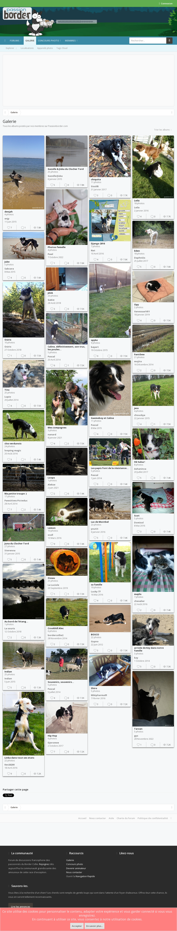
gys (136, 735)
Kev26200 (9, 764)
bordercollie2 (55, 635)
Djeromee (53, 742)
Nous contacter (97, 818)
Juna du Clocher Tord (16, 543)
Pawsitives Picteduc (15, 500)
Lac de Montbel (100, 521)
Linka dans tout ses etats (19, 757)
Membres (70, 40)
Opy (136, 304)
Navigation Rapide (85, 876)
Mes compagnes (57, 427)
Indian (8, 671)
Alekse (51, 484)
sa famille (96, 584)
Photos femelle (57, 247)
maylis (137, 594)
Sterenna (9, 550)
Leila (136, 200)
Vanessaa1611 (142, 311)
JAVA (50, 292)
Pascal (51, 356)
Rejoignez (44, 864)
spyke (94, 340)
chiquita (96, 179)
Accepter (77, 926)
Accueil (82, 818)
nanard (52, 434)
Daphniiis (139, 257)
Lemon (51, 527)
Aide (111, 818)
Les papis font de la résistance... (110, 468)
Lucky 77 (95, 591)
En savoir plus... (94, 926)
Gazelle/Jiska (55, 175)
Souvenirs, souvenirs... (61, 682)
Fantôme (139, 354)
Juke (7, 261)
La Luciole (53, 584)
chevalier (139, 601)
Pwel (50, 254)
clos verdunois (12, 443)
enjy (6, 218)
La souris (9, 628)
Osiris (7, 339)
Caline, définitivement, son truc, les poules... (66, 348)
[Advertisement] (88, 80)
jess (136, 408)
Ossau (51, 578)
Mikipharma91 (99, 695)
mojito (138, 361)
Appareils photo (45, 48)
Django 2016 (98, 243)
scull (50, 534)
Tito (7, 389)
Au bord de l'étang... (16, 621)
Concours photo (48, 40)
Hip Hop (52, 735)
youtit (94, 528)
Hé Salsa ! (139, 461)
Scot (136, 515)
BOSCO (95, 634)
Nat (93, 250)
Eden (137, 250)
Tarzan (138, 728)
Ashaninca (140, 468)
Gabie (51, 299)
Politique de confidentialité (153, 818)
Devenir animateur (76, 868)
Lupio (7, 396)
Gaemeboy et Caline (102, 418)
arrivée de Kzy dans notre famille (149, 649)
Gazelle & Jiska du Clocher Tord (66, 169)
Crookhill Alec (56, 628)
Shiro (94, 688)
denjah (8, 211)
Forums (14, 40)
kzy (136, 657)
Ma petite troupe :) (15, 493)
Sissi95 (95, 186)
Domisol (139, 522)
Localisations (27, 48)
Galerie (29, 40)
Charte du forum (126, 818)
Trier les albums (163, 129)
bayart (95, 347)
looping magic (12, 450)
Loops (51, 477)
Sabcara (9, 268)
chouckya (139, 415)
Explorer (11, 48)
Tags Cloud (61, 48)
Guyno (95, 641)
